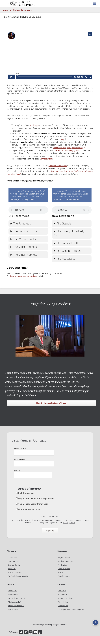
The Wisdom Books (24, 239)
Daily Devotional (64, 569)
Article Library (63, 565)
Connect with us (46, 159)
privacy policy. (69, 523)
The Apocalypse (66, 258)
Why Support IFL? (14, 602)
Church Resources (64, 576)
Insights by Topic (64, 557)
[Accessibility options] (95, 622)
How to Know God (14, 572)
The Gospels (64, 223)
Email (33, 473)
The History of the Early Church (69, 233)
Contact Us (62, 591)
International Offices (65, 598)
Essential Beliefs (14, 565)
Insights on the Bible (65, 561)
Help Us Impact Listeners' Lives (51, 403)
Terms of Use (63, 606)
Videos (60, 572)
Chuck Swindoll (13, 561)
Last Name (34, 462)
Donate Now (12, 591)
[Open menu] (94, 3)
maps (63, 139)
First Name (34, 451)
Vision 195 (12, 569)
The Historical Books (25, 231)
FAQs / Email (62, 594)
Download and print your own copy (68, 147)
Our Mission (12, 557)
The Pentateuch (22, 223)
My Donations (13, 609)
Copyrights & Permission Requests (71, 609)
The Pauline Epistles (68, 243)
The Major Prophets (25, 247)
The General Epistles (69, 251)
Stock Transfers (13, 594)
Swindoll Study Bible (58, 165)
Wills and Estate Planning (17, 598)
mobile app (34, 125)
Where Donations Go (16, 606)
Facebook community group (67, 150)
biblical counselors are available (23, 276)
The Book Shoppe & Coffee (18, 576)
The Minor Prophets (25, 254)
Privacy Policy (63, 602)
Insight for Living (21, 3)
